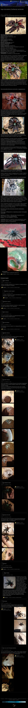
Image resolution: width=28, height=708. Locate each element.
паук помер (6, 572)
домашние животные (8, 6)
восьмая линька (6, 379)
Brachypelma (3, 52)
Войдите (4, 274)
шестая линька (5, 322)
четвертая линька (6, 301)
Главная (2, 6)
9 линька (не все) (6, 514)
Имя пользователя (15, 1)
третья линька (5, 280)
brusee (4, 5)
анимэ (17, 699)
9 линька (4, 563)
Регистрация (24, 1)
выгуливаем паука (6, 482)
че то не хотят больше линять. (9, 648)
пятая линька (5, 311)
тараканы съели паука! (9, 291)
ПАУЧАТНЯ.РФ (13, 216)
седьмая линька (6, 332)
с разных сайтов (6, 272)
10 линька (4, 601)
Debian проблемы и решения (11, 698)
